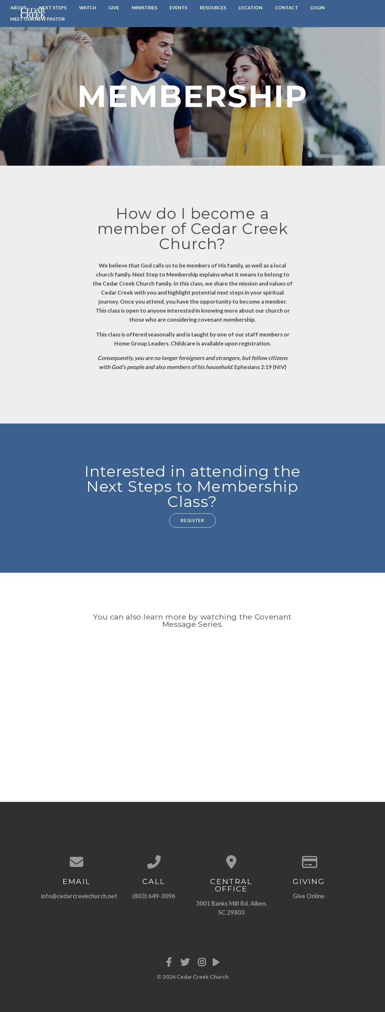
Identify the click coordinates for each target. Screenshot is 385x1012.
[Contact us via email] (76, 862)
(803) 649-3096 (153, 896)
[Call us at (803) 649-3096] (153, 862)
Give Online (309, 896)
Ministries (144, 7)
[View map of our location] (231, 862)
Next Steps (52, 7)
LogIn (317, 7)
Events (178, 7)
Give (113, 7)
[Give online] (308, 862)
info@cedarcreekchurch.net (79, 896)
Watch (87, 7)
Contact (286, 7)
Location (250, 7)
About (18, 7)
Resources (213, 7)
